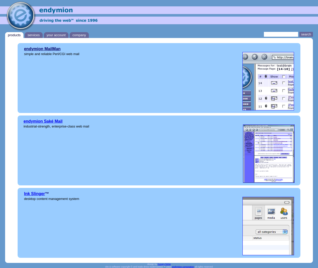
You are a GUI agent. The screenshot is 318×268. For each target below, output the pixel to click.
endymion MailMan (42, 49)
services (34, 35)
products (14, 35)
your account (56, 35)
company (79, 35)
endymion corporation (183, 266)
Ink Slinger (34, 194)
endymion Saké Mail (43, 121)
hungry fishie (164, 264)
